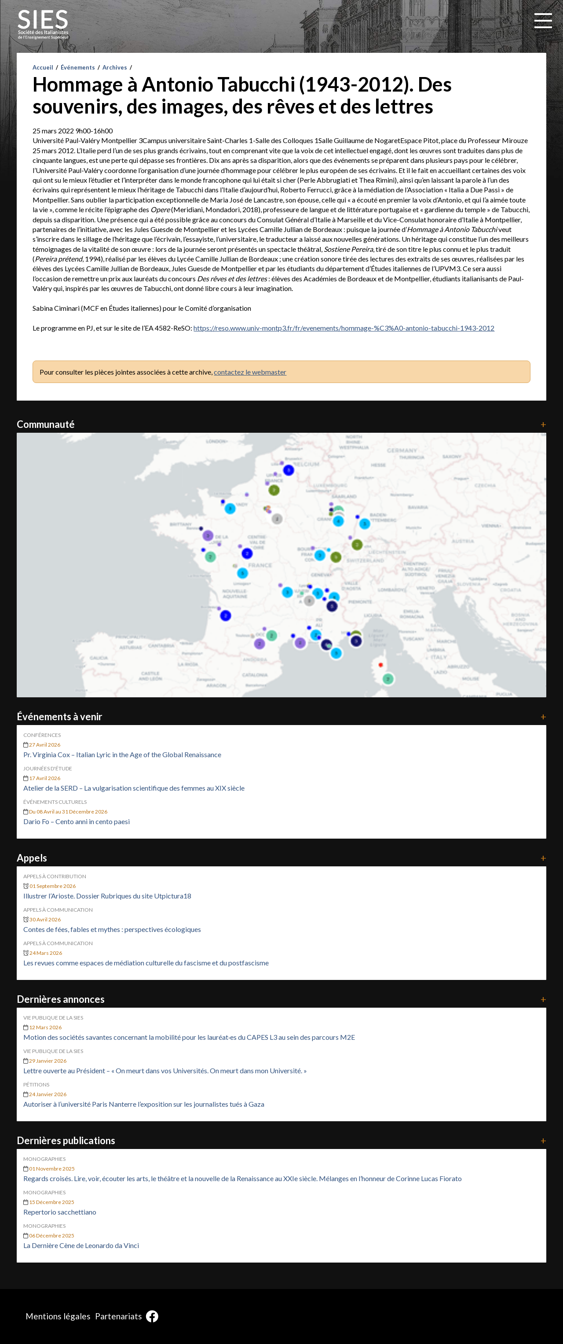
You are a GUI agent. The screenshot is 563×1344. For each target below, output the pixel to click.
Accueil (43, 67)
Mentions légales (58, 1316)
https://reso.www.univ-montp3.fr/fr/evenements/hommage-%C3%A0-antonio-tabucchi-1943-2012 (344, 328)
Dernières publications (281, 1140)
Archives (114, 67)
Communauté (281, 424)
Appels (281, 858)
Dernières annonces (281, 999)
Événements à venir (281, 716)
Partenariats (118, 1316)
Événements (78, 67)
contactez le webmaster (250, 372)
